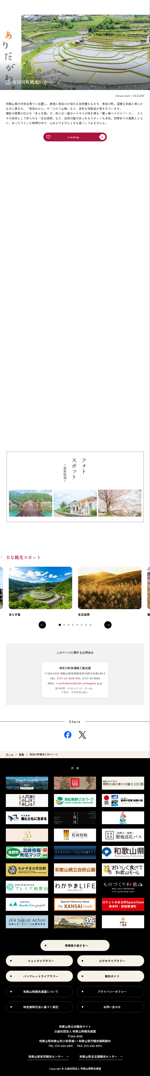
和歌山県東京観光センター (45, 1056)
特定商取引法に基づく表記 (40, 1007)
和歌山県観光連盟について (40, 991)
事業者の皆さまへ (76, 945)
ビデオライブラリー (112, 961)
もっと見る (40, 592)
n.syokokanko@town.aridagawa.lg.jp (79, 683)
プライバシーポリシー (112, 991)
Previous (42, 625)
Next (108, 625)
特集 (21, 754)
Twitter (82, 734)
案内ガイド (112, 976)
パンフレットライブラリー (40, 976)
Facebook (67, 734)
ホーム (9, 754)
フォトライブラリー (41, 961)
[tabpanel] (40, 592)
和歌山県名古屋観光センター (98, 1056)
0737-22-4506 (66, 678)
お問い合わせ (112, 1007)
